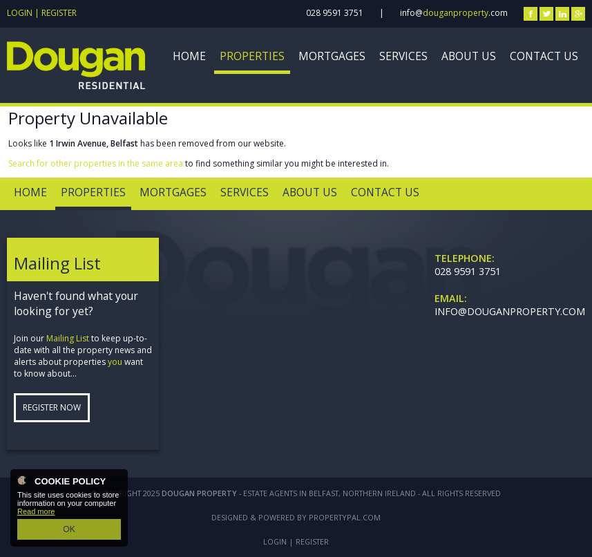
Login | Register (42, 13)
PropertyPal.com (345, 517)
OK (69, 530)
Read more (36, 513)
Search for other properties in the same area (95, 163)
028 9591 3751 (334, 13)
